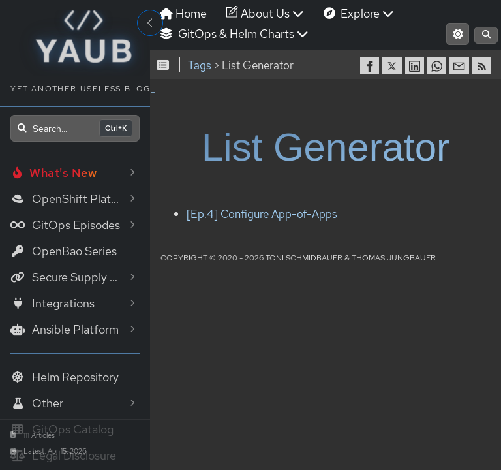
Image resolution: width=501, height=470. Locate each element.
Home (183, 13)
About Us (265, 13)
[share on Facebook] (371, 65)
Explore (359, 13)
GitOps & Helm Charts (234, 33)
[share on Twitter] (393, 65)
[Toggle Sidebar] (150, 23)
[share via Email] (460, 65)
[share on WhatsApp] (438, 65)
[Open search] (75, 128)
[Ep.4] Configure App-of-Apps (262, 214)
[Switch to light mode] (457, 34)
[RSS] (483, 65)
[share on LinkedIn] (416, 65)
